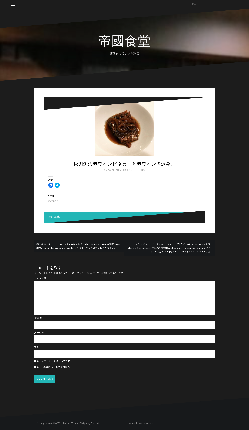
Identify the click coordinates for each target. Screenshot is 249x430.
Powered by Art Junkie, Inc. (140, 423)
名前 (38, 318)
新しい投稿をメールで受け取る (53, 367)
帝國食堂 (124, 40)
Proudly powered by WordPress (52, 423)
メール (39, 332)
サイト (37, 346)
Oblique (83, 423)
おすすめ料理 (139, 170)
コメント (40, 278)
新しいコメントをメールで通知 (53, 361)
